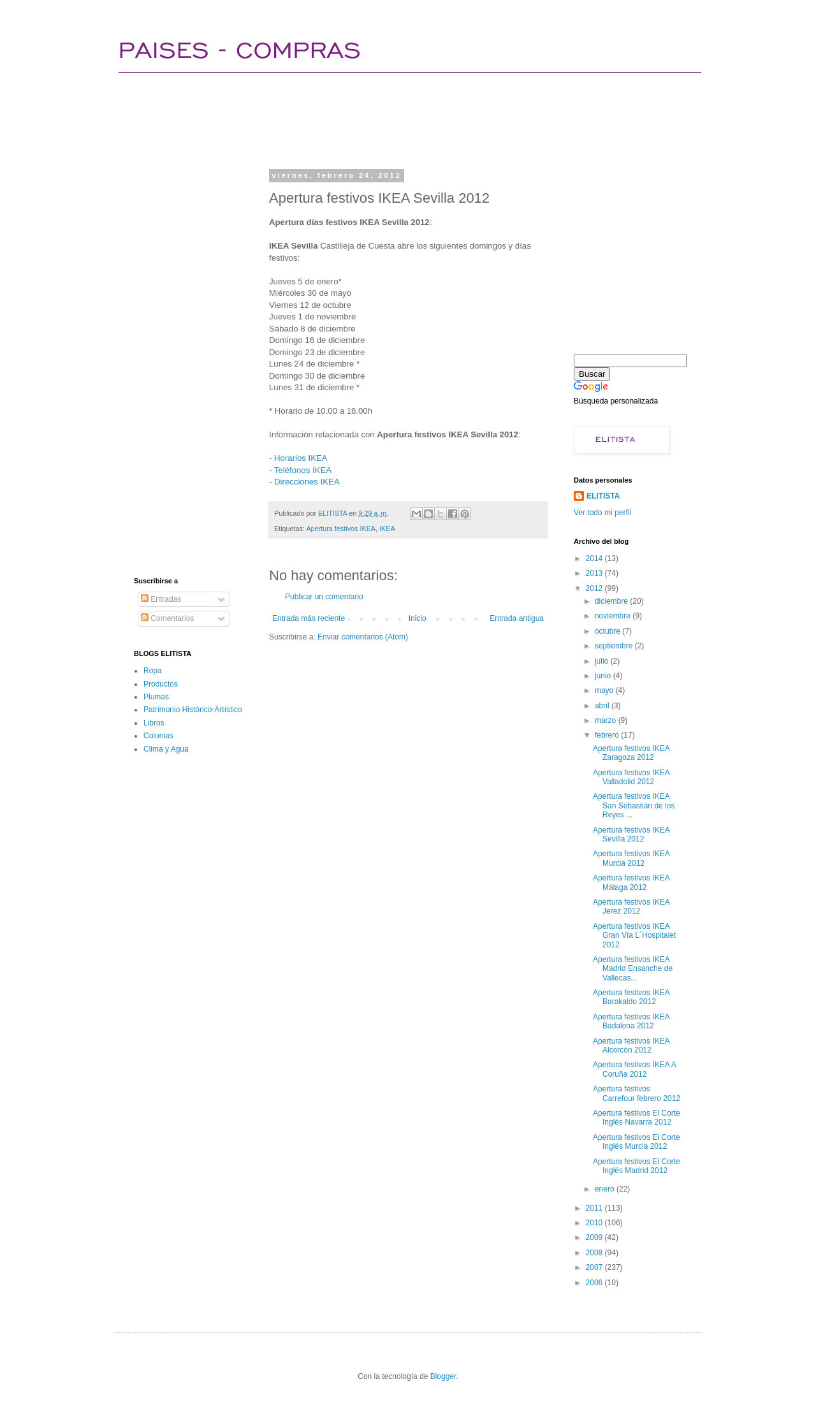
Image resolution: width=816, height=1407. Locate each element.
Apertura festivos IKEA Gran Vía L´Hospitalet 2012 (634, 935)
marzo (606, 720)
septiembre (615, 645)
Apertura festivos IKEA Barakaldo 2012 (631, 997)
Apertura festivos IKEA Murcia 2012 (631, 858)
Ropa (152, 670)
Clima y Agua (166, 749)
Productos (160, 684)
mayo (605, 690)
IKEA (387, 528)
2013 (595, 573)
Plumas (156, 696)
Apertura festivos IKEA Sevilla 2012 (631, 834)
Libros (153, 722)
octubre (608, 631)
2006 (595, 1282)
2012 (595, 588)
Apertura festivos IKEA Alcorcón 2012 (631, 1045)
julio (603, 661)
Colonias (158, 735)
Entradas (161, 599)
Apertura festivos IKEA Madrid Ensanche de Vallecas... (633, 968)
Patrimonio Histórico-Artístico (192, 709)
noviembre (613, 615)
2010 (595, 1222)
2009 (595, 1237)
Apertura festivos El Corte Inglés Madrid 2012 (636, 1166)
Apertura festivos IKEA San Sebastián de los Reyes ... (633, 805)
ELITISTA (603, 496)
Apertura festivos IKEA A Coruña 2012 (634, 1069)
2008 (595, 1252)
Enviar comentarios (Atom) (362, 636)
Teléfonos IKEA (303, 470)
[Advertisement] (366, 118)
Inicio (417, 618)
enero (605, 1189)
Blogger (443, 1376)
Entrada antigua (517, 618)
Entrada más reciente (308, 618)
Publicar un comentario (324, 596)
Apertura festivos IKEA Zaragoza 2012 (631, 753)
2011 (595, 1208)
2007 (595, 1267)
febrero (608, 735)
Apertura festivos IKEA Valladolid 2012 (631, 777)
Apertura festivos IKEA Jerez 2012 (631, 906)
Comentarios (167, 618)
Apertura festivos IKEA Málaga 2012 (631, 882)
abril (603, 705)
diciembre (612, 601)
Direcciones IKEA (307, 481)
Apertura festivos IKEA (340, 528)
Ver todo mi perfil (602, 512)
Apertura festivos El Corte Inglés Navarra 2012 (636, 1117)
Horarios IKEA (301, 458)
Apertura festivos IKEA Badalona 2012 (631, 1021)
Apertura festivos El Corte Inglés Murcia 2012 (636, 1142)
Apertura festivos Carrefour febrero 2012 (636, 1093)
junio (604, 675)
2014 (595, 558)
